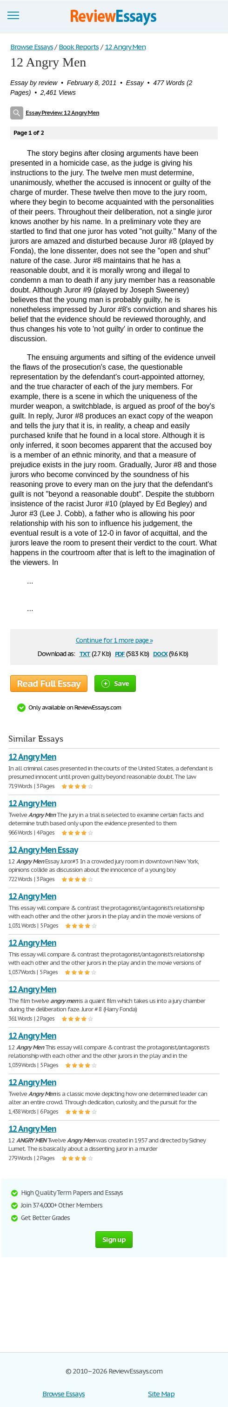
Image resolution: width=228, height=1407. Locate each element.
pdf (120, 653)
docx (160, 653)
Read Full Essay (48, 683)
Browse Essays (63, 1393)
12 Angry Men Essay (43, 849)
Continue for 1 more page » (114, 640)
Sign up (114, 1239)
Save (115, 683)
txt (84, 653)
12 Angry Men (32, 756)
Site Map (161, 1393)
